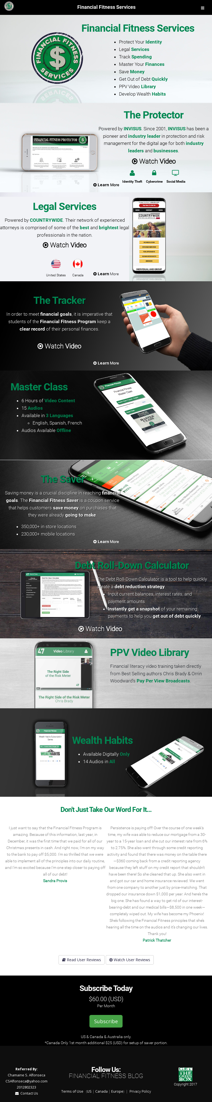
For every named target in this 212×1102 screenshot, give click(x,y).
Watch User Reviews (129, 959)
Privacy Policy (140, 1091)
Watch (154, 161)
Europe (117, 1091)
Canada (101, 1091)
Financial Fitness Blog (106, 1076)
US (89, 1091)
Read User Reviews (81, 959)
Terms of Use (72, 1091)
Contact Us (26, 1093)
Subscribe (106, 1021)
